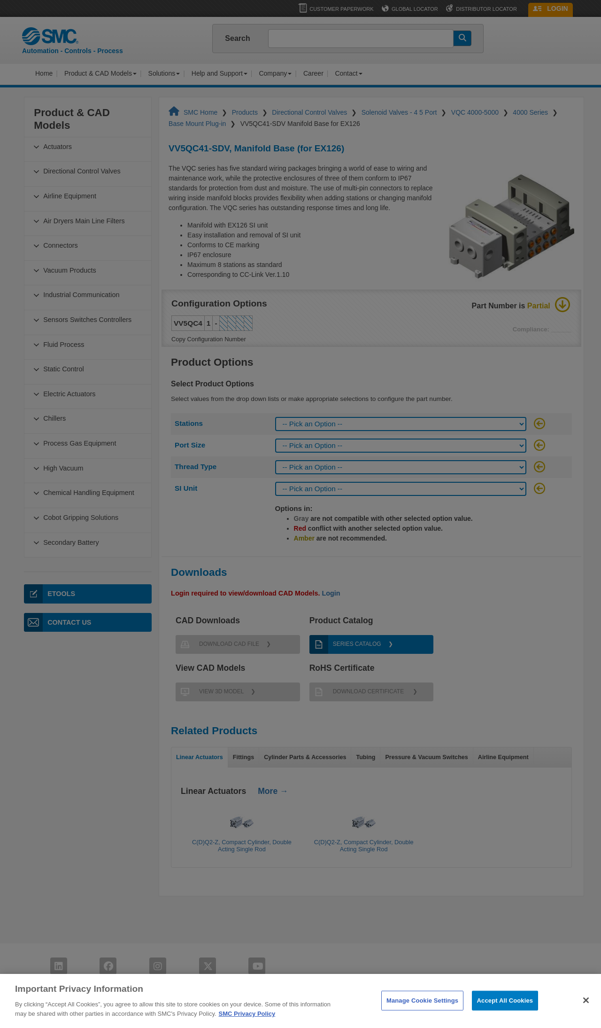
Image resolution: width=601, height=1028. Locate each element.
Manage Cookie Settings (422, 1009)
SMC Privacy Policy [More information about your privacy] (247, 1022)
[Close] (586, 1009)
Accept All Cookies (505, 1009)
